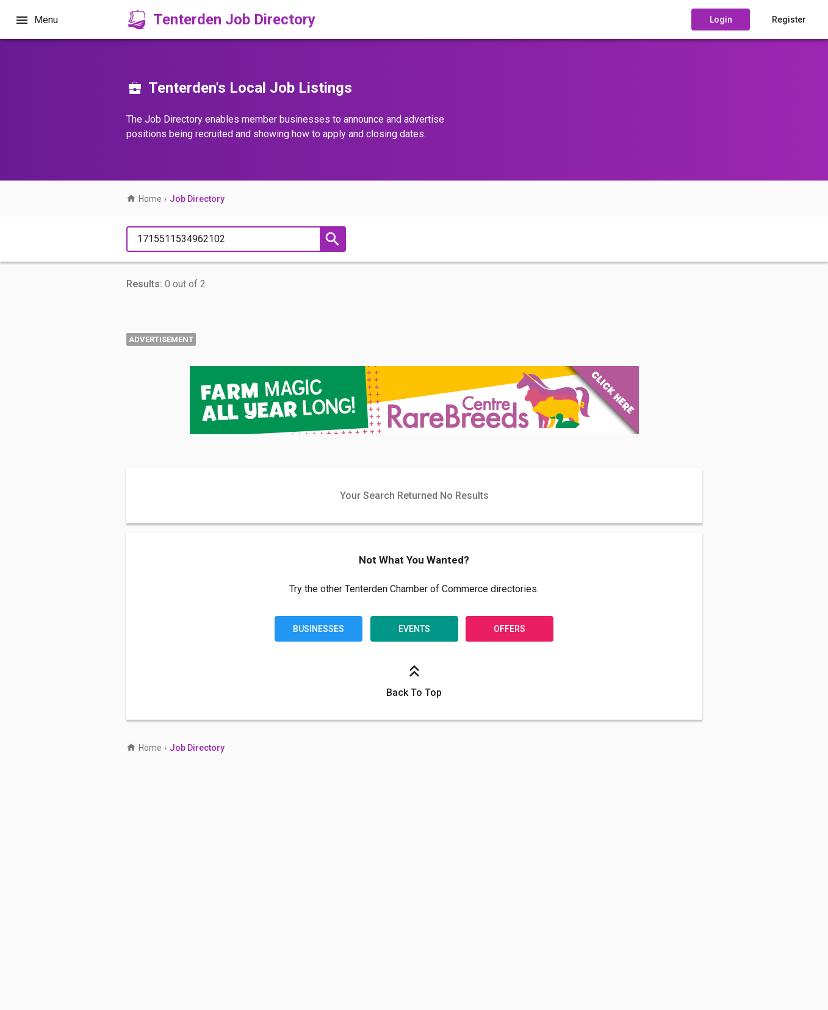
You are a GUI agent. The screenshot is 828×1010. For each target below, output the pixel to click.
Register (789, 19)
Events (414, 629)
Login (721, 19)
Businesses (318, 629)
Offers (509, 629)
